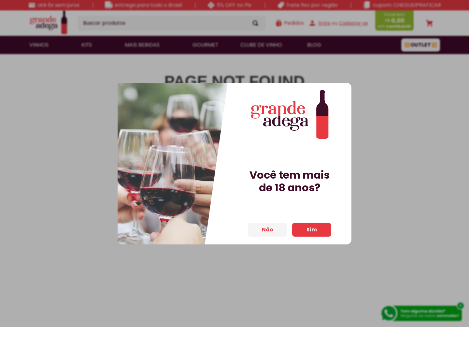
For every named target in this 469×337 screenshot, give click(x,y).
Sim (311, 223)
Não (267, 223)
